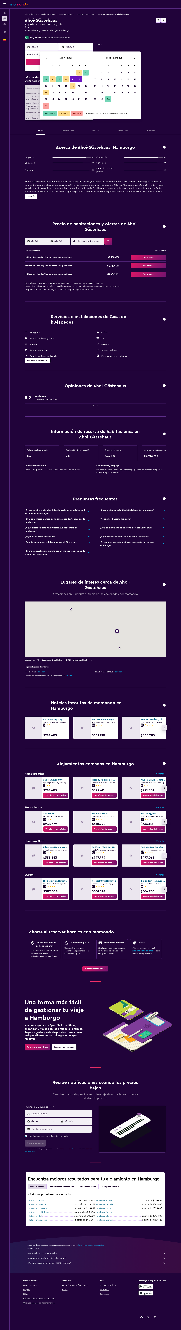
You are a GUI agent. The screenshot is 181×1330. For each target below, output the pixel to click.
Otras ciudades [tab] (37, 1187)
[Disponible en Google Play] (145, 1286)
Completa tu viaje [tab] (110, 1187)
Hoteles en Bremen (104, 1220)
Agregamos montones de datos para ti (96, 1258)
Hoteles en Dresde (104, 1212)
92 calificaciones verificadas (56, 38)
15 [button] (79, 86)
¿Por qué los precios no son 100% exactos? (96, 1263)
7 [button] (72, 79)
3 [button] (46, 79)
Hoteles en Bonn (103, 1208)
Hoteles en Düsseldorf (38, 1208)
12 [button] (59, 86)
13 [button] (66, 86)
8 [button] (79, 79)
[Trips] (4, 32)
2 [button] (86, 73)
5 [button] (59, 79)
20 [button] (66, 92)
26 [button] (59, 99)
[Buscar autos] (4, 24)
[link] (55, 795)
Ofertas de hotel (31, 14)
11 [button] (52, 86)
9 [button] (86, 79)
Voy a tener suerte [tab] (87, 1187)
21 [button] (73, 92)
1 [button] (79, 73)
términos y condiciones (69, 1149)
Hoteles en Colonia (104, 1204)
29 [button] (79, 99)
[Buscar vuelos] (4, 12)
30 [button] (86, 99)
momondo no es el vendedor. (96, 1253)
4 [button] (52, 79)
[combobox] (61, 1114)
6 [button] (66, 79)
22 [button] (79, 92)
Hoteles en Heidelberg (39, 1212)
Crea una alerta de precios (143, 951)
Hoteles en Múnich (104, 1201)
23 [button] (86, 92)
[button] (5, 4)
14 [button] (73, 86)
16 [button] (86, 86)
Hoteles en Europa (47, 14)
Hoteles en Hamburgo (85, 14)
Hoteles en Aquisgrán (38, 1220)
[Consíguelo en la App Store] (145, 1293)
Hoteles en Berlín (36, 1201)
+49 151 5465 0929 (34, 34)
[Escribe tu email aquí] (61, 1129)
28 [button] (72, 99)
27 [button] (66, 99)
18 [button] (53, 92)
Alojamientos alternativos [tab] (62, 1187)
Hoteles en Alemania (65, 14)
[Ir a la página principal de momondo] (19, 4)
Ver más (160, 774)
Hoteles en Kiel (35, 1216)
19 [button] (59, 92)
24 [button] (46, 99)
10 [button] (46, 86)
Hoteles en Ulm (102, 1216)
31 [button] (46, 106)
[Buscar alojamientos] (4, 18)
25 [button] (52, 99)
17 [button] (46, 92)
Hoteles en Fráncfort (38, 1204)
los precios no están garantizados (91, 1245)
